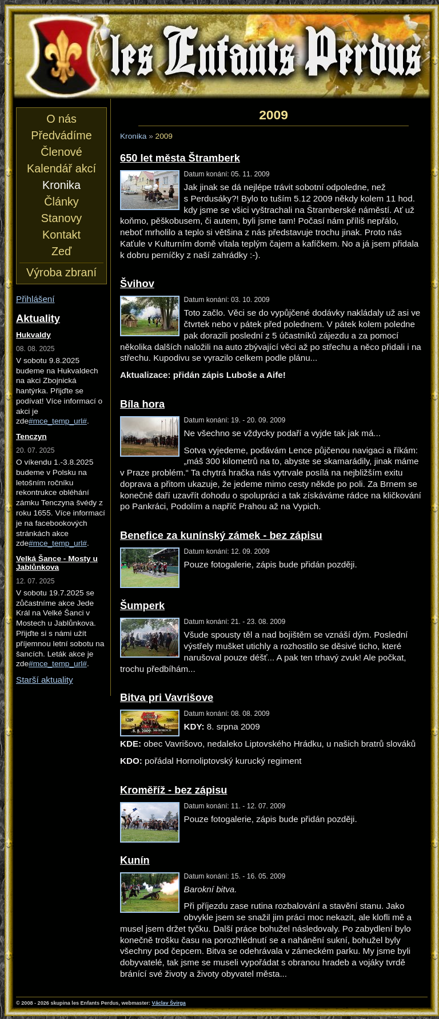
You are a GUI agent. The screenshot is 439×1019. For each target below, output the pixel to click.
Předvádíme (61, 135)
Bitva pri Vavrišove (166, 697)
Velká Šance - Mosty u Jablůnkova (57, 562)
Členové (61, 152)
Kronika (133, 136)
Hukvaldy (33, 335)
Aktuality (38, 318)
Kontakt (61, 234)
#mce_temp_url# (58, 421)
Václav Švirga (169, 1003)
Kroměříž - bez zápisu (173, 790)
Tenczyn (31, 436)
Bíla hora (142, 404)
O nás (61, 118)
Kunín (135, 860)
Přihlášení (35, 299)
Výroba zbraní (61, 272)
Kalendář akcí (61, 168)
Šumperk (142, 605)
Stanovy (61, 218)
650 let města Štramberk (180, 158)
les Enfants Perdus (221, 56)
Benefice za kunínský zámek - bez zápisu (221, 535)
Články (61, 201)
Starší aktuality (44, 679)
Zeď (61, 251)
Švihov (137, 283)
